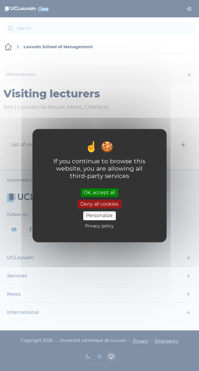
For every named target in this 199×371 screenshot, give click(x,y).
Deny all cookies (99, 204)
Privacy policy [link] (99, 226)
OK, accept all (99, 192)
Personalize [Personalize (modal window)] (99, 216)
